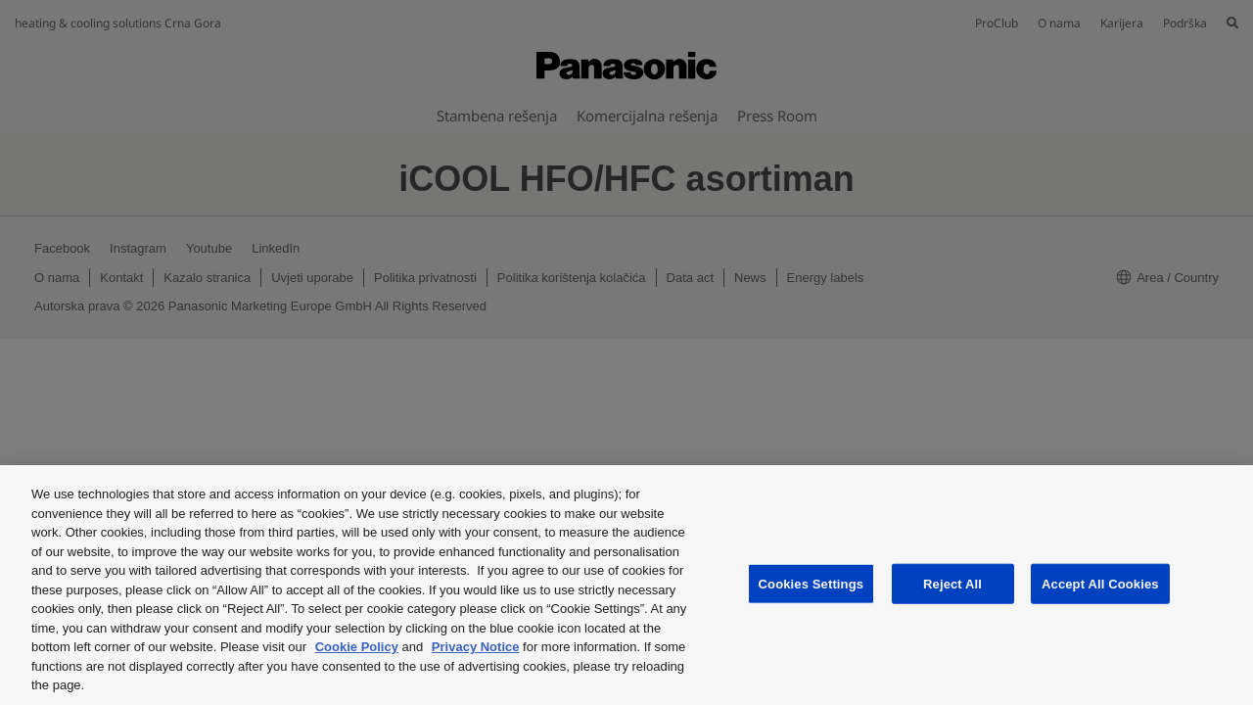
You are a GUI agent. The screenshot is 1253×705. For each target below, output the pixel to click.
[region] (626, 585)
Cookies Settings (811, 583)
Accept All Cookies (1100, 583)
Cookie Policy (356, 646)
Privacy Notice (476, 646)
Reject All (952, 583)
